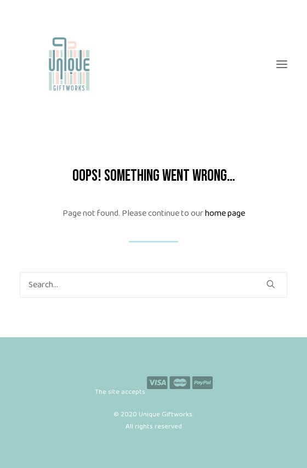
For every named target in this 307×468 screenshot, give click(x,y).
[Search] (153, 285)
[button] (282, 64)
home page (225, 213)
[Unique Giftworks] (153, 64)
